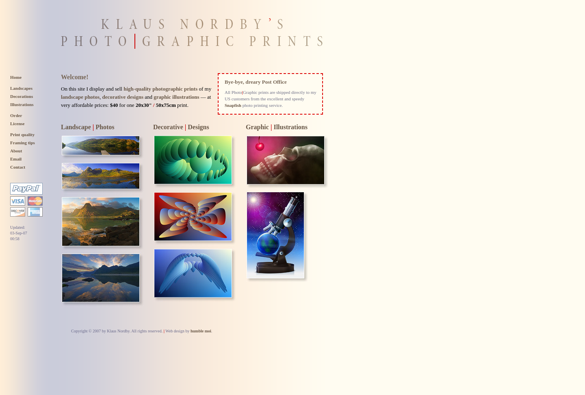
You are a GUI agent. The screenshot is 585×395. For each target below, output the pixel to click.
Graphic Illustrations (277, 127)
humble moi (201, 331)
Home (16, 77)
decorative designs (122, 97)
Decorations (21, 96)
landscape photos (80, 97)
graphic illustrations (176, 97)
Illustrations (21, 104)
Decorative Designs (181, 127)
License (17, 123)
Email (16, 158)
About (16, 150)
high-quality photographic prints (160, 89)
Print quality (22, 134)
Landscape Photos (88, 127)
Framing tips (22, 142)
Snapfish (233, 105)
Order (16, 115)
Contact (17, 167)
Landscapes (21, 88)
